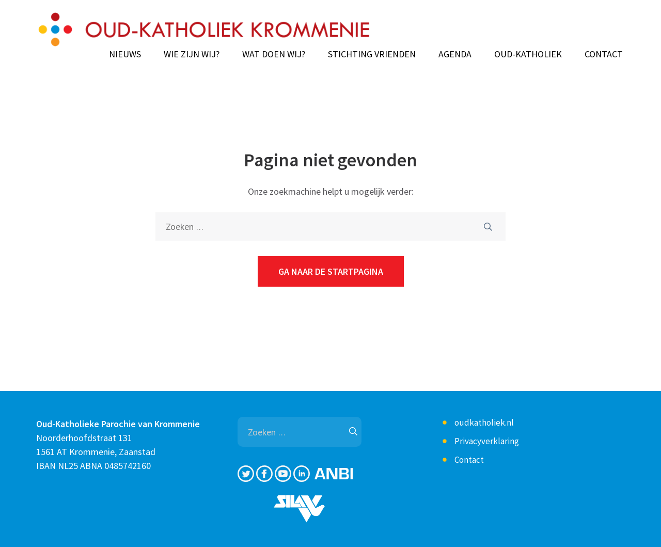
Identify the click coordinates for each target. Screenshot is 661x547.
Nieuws (125, 54)
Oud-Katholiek (528, 54)
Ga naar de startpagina (330, 271)
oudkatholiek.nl (484, 422)
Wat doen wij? (273, 54)
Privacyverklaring (486, 441)
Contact (604, 54)
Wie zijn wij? (191, 54)
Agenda (454, 54)
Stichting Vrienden (372, 54)
